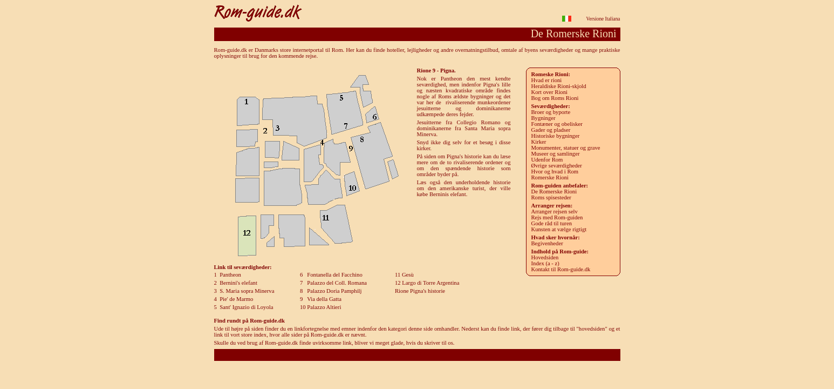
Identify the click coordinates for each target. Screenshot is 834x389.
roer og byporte (551, 112)
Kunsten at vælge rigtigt (559, 229)
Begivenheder (547, 243)
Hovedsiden (545, 257)
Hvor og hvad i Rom (555, 172)
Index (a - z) (545, 263)
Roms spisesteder (551, 197)
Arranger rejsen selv (554, 211)
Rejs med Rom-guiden (557, 217)
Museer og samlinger (555, 154)
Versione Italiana (603, 19)
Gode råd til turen (551, 223)
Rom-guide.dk (417, 354)
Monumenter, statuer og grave (565, 148)
